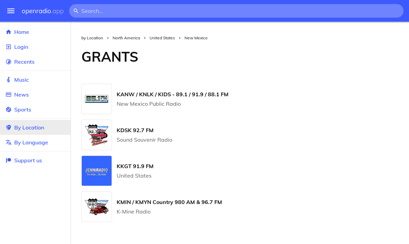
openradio (43, 11)
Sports (35, 109)
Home (35, 31)
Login (35, 46)
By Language (35, 142)
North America (126, 37)
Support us (23, 160)
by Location (92, 37)
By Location (35, 127)
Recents (35, 61)
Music (35, 79)
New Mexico (196, 37)
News (35, 94)
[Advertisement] (279, 56)
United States (162, 37)
